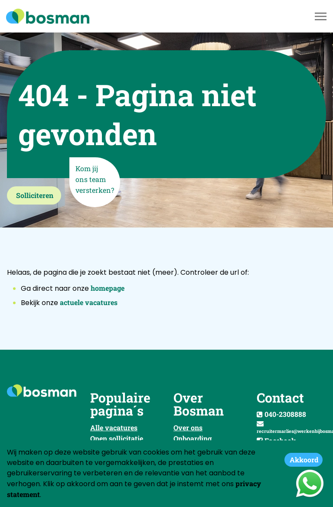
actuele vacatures (89, 302)
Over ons (187, 427)
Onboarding (192, 438)
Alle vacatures (113, 427)
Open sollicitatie (116, 438)
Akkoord (304, 459)
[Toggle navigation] (321, 16)
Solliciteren (34, 195)
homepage (107, 287)
